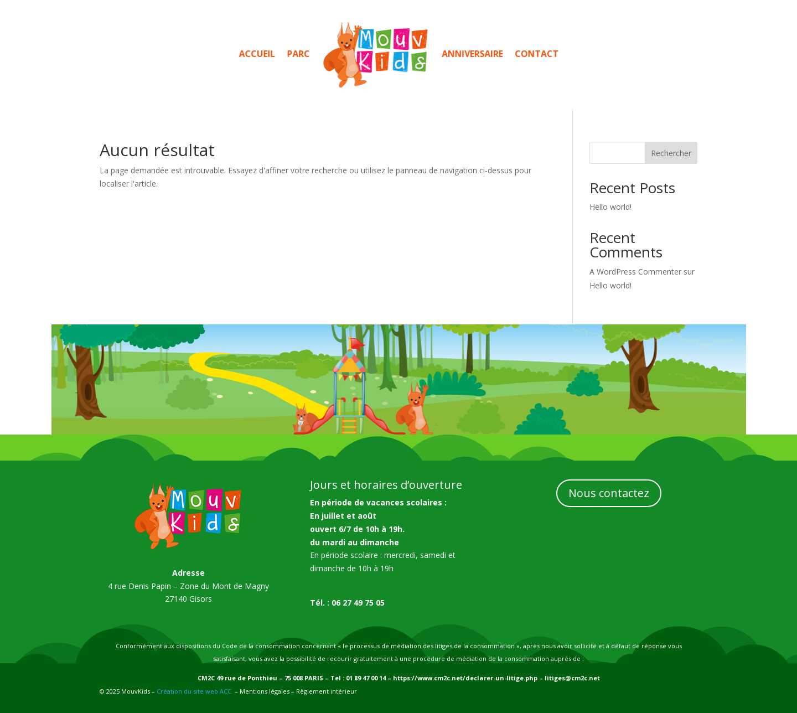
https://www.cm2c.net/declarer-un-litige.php (465, 678)
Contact (525, 53)
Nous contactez (608, 492)
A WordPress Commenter (635, 271)
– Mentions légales (262, 691)
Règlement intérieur (325, 691)
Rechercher (671, 153)
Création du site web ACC (194, 691)
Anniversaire (466, 53)
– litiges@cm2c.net (568, 678)
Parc (306, 53)
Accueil (268, 53)
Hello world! (610, 207)
